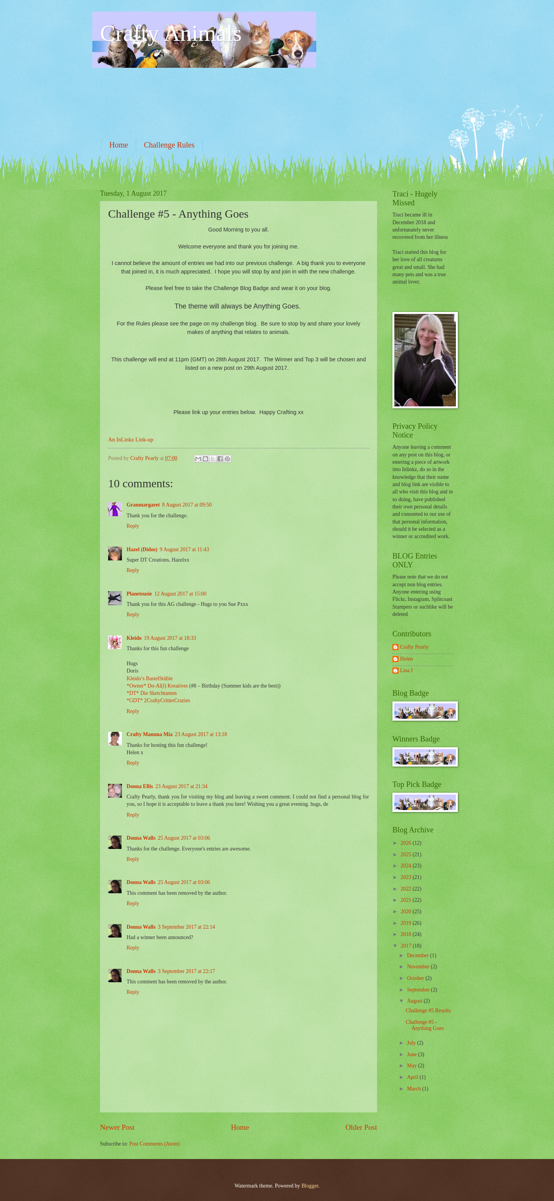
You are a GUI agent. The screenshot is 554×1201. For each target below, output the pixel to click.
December (418, 955)
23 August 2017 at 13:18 (201, 734)
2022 (406, 889)
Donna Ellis (140, 786)
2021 (406, 900)
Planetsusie (139, 594)
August (415, 1001)
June (412, 1054)
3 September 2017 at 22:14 (186, 927)
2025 (406, 854)
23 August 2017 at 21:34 (181, 786)
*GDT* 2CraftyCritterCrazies (158, 700)
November (419, 967)
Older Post (361, 1127)
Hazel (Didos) (142, 549)
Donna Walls (141, 838)
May (412, 1065)
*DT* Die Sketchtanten (152, 693)
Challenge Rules (169, 145)
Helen (406, 659)
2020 (406, 911)
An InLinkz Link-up (130, 439)
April (413, 1077)
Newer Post (117, 1127)
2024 (406, 866)
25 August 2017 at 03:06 (184, 838)
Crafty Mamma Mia (150, 734)
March (414, 1089)
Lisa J (406, 670)
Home (118, 145)
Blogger (309, 1186)
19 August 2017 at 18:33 (170, 638)
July (412, 1043)
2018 (406, 934)
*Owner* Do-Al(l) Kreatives (158, 686)
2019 (406, 923)
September (419, 990)
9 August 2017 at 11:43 (184, 549)
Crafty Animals (171, 33)
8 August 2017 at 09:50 (187, 505)
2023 (406, 877)
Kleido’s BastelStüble (150, 678)
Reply (133, 526)
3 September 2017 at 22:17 (186, 971)
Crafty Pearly (414, 647)
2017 (406, 946)
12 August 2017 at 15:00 (180, 594)
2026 (406, 843)
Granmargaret (143, 505)
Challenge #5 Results (428, 1010)
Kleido (134, 638)
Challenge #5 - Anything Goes (424, 1025)
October (416, 978)
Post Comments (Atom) (154, 1144)
